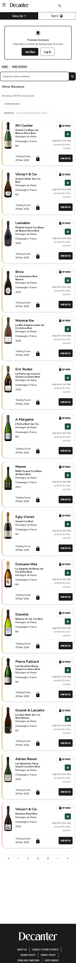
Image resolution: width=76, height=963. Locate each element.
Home (5, 67)
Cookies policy (27, 955)
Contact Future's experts (45, 949)
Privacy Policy (48, 955)
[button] (27, 113)
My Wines (64, 126)
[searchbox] (34, 76)
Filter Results (11, 104)
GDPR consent (52, 960)
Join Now (30, 52)
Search (72, 76)
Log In (47, 52)
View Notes (65, 158)
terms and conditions (28, 960)
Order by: (27, 113)
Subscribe (19, 16)
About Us (22, 949)
